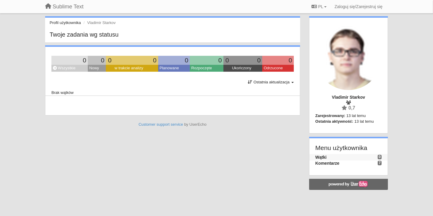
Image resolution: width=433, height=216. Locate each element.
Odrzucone (273, 68)
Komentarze (327, 163)
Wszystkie (64, 68)
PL (319, 6)
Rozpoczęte (201, 68)
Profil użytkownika (65, 22)
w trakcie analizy (129, 68)
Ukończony (241, 68)
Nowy (94, 68)
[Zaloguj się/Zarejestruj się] (358, 7)
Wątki (321, 157)
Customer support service (161, 124)
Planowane (169, 68)
